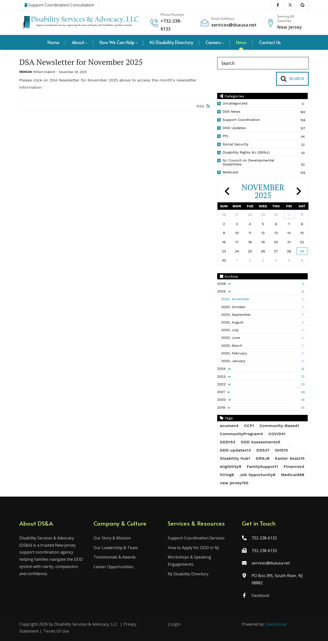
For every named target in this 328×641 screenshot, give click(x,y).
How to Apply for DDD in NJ (193, 547)
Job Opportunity (257, 474)
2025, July (230, 330)
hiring (227, 474)
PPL (226, 136)
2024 (221, 369)
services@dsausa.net (234, 25)
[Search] (263, 63)
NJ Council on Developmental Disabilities (248, 162)
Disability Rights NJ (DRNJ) (246, 152)
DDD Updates (234, 128)
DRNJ (263, 458)
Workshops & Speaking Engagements (189, 560)
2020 (221, 399)
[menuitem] (53, 42)
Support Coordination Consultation (59, 5)
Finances (294, 466)
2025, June (230, 338)
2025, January (233, 361)
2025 (221, 291)
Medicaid (25, 72)
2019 (221, 407)
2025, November (235, 299)
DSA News (231, 111)
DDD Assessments (261, 442)
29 (302, 251)
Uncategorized (235, 103)
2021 (221, 392)
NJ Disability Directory (188, 574)
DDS (263, 450)
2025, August (232, 322)
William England (44, 72)
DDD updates (235, 450)
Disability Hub (235, 458)
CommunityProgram (241, 433)
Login (175, 624)
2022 (221, 384)
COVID (276, 433)
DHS (281, 450)
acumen (229, 425)
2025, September (236, 315)
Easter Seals (290, 458)
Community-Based (279, 425)
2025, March (231, 345)
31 (289, 214)
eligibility (230, 466)
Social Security (235, 144)
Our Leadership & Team (116, 547)
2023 (221, 376)
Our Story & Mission (112, 538)
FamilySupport (262, 466)
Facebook (260, 595)
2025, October (233, 307)
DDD (227, 442)
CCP (249, 425)
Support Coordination (241, 120)
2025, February (234, 353)
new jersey (234, 483)
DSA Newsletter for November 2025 (81, 62)
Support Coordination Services (196, 538)
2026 (221, 284)
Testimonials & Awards (115, 557)
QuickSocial (275, 624)
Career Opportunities (113, 566)
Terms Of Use (56, 631)
